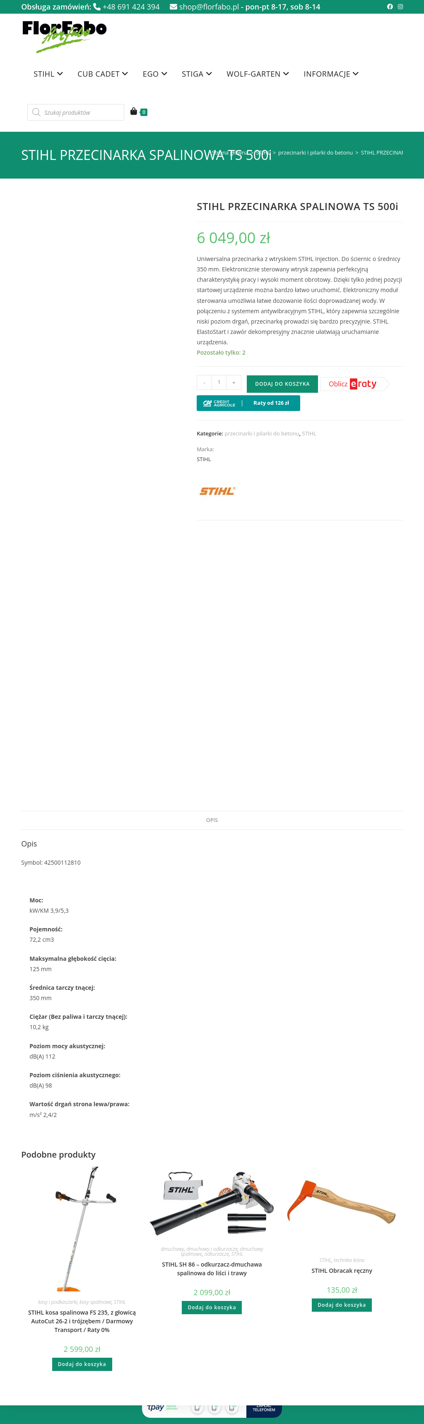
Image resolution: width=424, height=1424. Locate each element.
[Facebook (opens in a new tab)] (390, 6)
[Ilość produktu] (219, 382)
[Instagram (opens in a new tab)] (399, 6)
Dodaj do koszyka (282, 383)
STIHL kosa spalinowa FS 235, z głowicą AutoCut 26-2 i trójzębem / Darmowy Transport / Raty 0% (82, 1321)
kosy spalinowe (95, 1302)
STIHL (263, 152)
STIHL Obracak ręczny (342, 1270)
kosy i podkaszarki (57, 1302)
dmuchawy (172, 1248)
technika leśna (349, 1260)
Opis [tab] (212, 820)
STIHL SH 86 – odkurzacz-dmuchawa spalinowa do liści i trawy (212, 1268)
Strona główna (230, 152)
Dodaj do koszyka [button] (82, 1364)
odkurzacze (217, 1253)
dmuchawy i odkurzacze (212, 1248)
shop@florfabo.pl (204, 7)
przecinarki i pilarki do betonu (315, 152)
